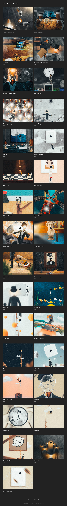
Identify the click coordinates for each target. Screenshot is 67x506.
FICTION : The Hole (10, 3)
